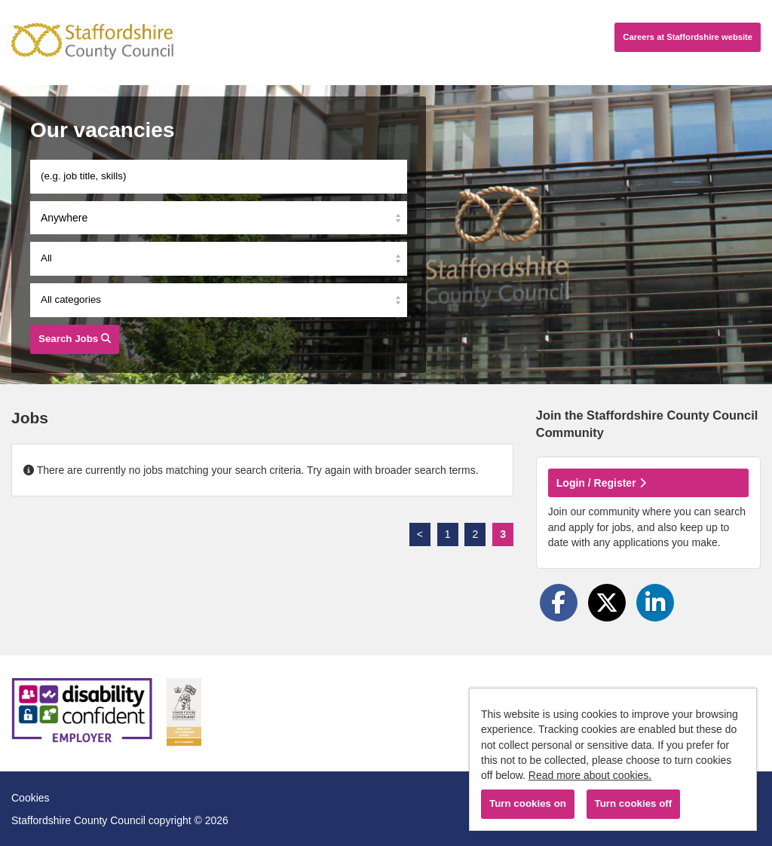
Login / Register (601, 483)
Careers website (687, 36)
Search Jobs (74, 338)
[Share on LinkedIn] (655, 603)
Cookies (30, 798)
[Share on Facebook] (558, 603)
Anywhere (64, 218)
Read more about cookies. (589, 775)
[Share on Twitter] (607, 603)
